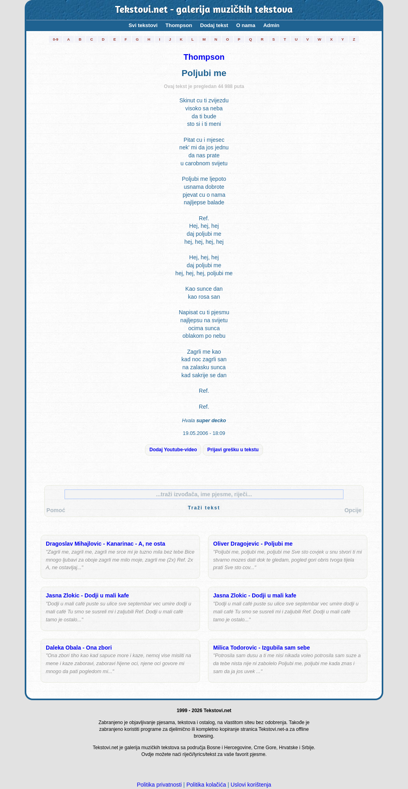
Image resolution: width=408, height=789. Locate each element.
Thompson (178, 25)
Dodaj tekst (214, 25)
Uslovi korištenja (251, 784)
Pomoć (56, 510)
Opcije (352, 510)
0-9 (56, 39)
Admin (271, 25)
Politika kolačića (206, 784)
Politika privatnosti (159, 784)
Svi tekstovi (143, 25)
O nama (245, 25)
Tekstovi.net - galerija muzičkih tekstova (204, 10)
